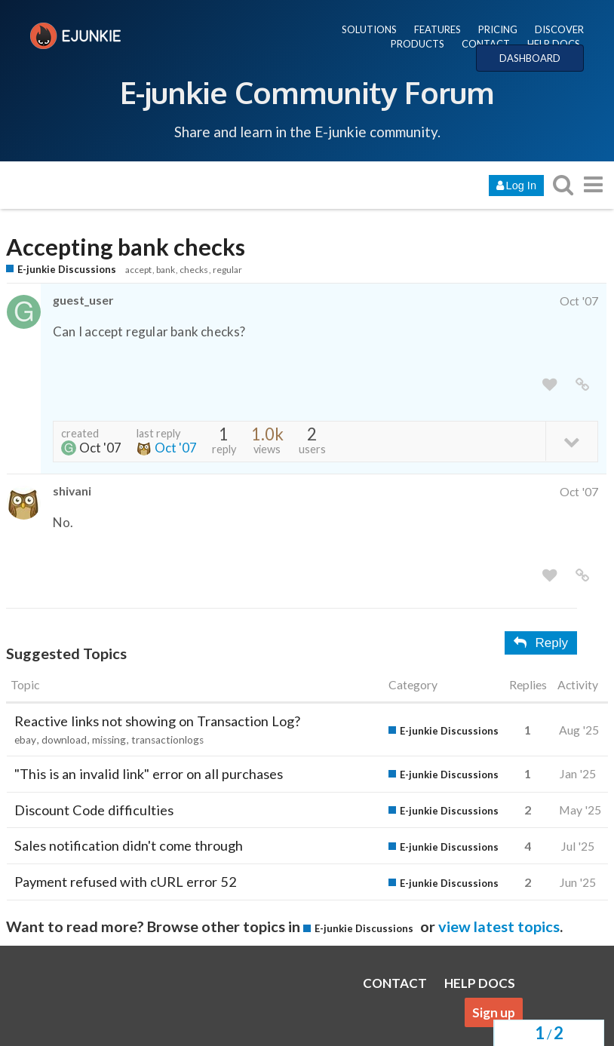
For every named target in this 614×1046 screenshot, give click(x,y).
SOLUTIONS (369, 29)
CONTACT (486, 44)
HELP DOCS (553, 44)
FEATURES (437, 29)
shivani (72, 490)
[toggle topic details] (571, 441)
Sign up (493, 1012)
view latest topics (499, 926)
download (64, 740)
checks (194, 269)
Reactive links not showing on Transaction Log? (157, 721)
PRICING (497, 29)
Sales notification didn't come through (128, 845)
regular (227, 269)
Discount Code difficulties (93, 810)
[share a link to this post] (582, 385)
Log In (516, 185)
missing (109, 740)
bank (165, 269)
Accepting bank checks (125, 247)
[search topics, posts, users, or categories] (563, 184)
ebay (25, 740)
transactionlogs (167, 740)
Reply (541, 643)
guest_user (83, 300)
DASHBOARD (529, 58)
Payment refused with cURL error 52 (125, 881)
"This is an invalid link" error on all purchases (148, 773)
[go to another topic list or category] (593, 184)
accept (138, 269)
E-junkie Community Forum (307, 92)
